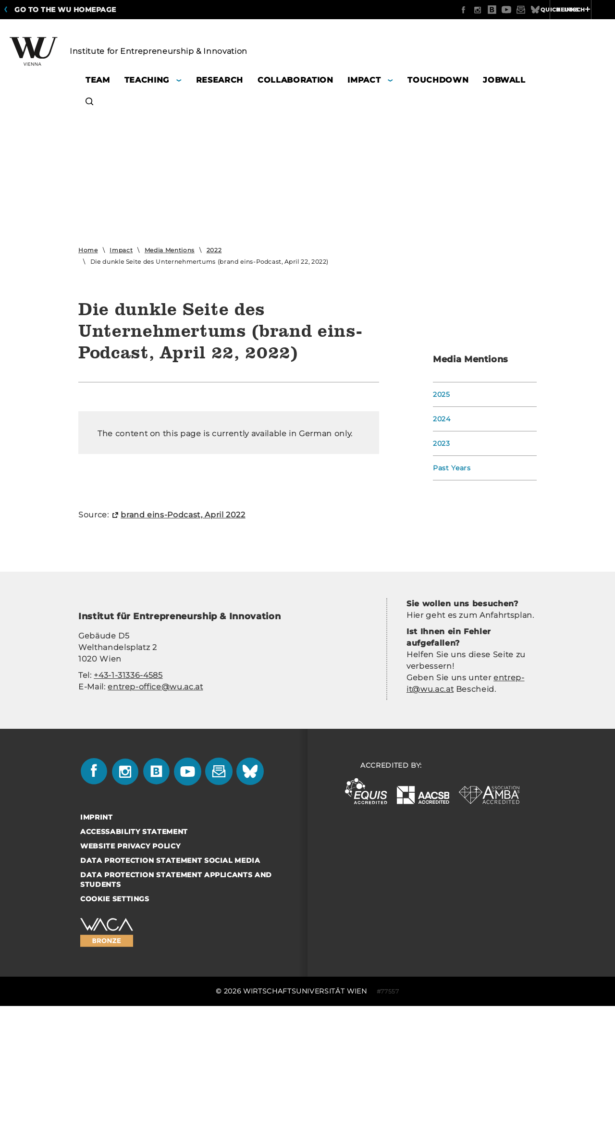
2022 (214, 250)
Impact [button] (364, 80)
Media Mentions (170, 250)
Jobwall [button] (504, 80)
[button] (89, 103)
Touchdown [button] (437, 80)
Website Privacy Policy (130, 1003)
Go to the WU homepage (65, 9)
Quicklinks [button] (584, 9)
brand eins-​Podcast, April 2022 (183, 671)
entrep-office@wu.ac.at (155, 843)
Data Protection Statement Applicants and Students (176, 1037)
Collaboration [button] (295, 80)
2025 (441, 394)
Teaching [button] (146, 80)
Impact (121, 250)
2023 (441, 443)
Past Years (452, 468)
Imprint (96, 974)
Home (88, 250)
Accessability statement (134, 988)
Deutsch (533, 9)
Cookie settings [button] (114, 1056)
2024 (442, 419)
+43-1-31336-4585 (128, 832)
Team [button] (98, 80)
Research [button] (219, 80)
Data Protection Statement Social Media (170, 1017)
